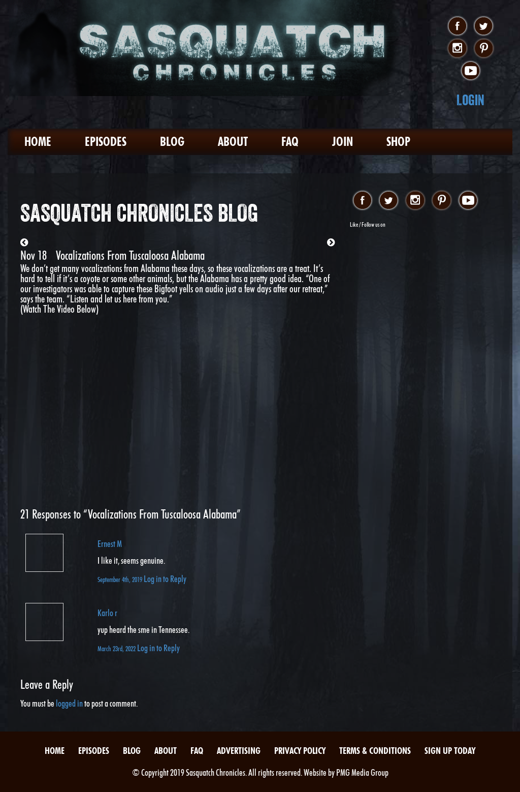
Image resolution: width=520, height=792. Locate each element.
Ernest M (110, 543)
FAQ (290, 141)
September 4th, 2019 (121, 579)
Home (37, 141)
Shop (398, 141)
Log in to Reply (165, 578)
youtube (470, 71)
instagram (457, 49)
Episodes (105, 141)
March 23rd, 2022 (117, 648)
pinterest (484, 49)
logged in (69, 703)
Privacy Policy (300, 750)
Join (342, 141)
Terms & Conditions (375, 750)
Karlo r (107, 612)
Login (470, 100)
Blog (172, 141)
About (233, 141)
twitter (484, 26)
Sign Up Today (450, 750)
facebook (457, 26)
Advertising (239, 750)
